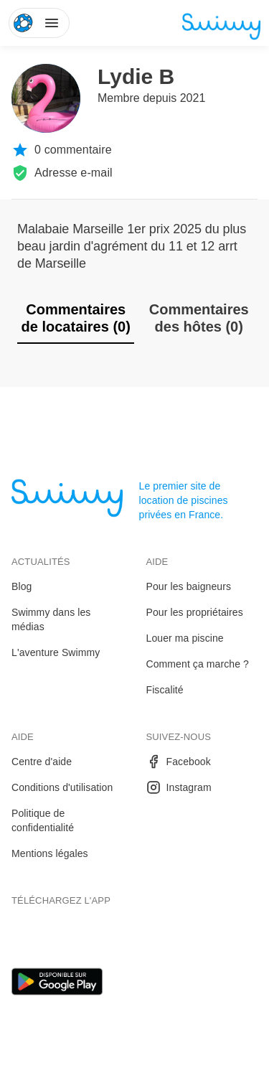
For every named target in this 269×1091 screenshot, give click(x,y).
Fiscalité (165, 690)
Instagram (179, 787)
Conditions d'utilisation (62, 787)
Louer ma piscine (185, 638)
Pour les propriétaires (194, 612)
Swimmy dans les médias (50, 619)
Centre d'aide (41, 761)
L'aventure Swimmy (55, 652)
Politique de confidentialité (42, 820)
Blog (21, 586)
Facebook (178, 761)
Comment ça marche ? (198, 664)
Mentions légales (49, 853)
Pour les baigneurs (189, 586)
